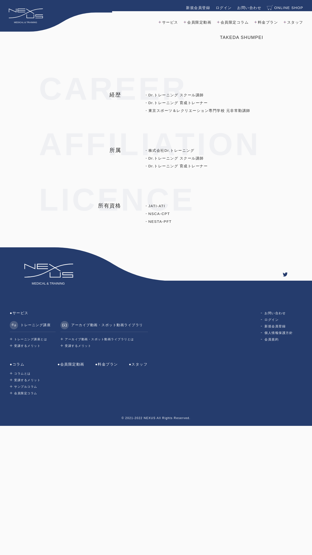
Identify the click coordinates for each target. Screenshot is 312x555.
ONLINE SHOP (284, 5)
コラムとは (22, 502)
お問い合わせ (248, 6)
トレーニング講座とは (30, 468)
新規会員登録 (197, 6)
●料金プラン (106, 493)
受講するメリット (27, 475)
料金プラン (267, 20)
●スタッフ (138, 493)
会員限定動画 (198, 20)
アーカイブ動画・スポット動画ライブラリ (101, 454)
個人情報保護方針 (278, 462)
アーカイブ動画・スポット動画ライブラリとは (99, 468)
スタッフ (294, 20)
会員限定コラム (234, 20)
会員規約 (271, 468)
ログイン (223, 6)
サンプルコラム (25, 516)
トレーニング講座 (30, 454)
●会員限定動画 (71, 493)
